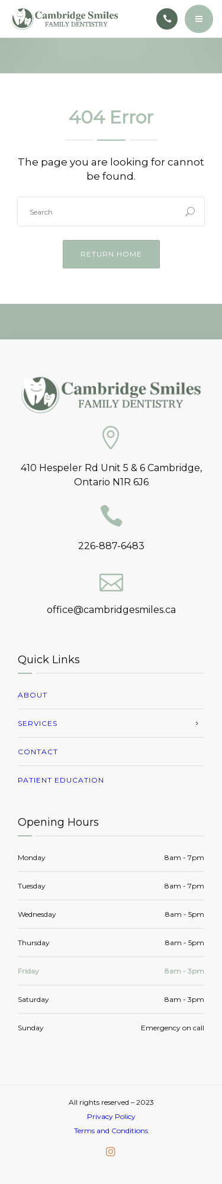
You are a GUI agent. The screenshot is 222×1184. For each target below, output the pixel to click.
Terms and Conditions (111, 1130)
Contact (38, 751)
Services (37, 723)
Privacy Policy (111, 1116)
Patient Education (61, 780)
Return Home (111, 253)
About (32, 694)
